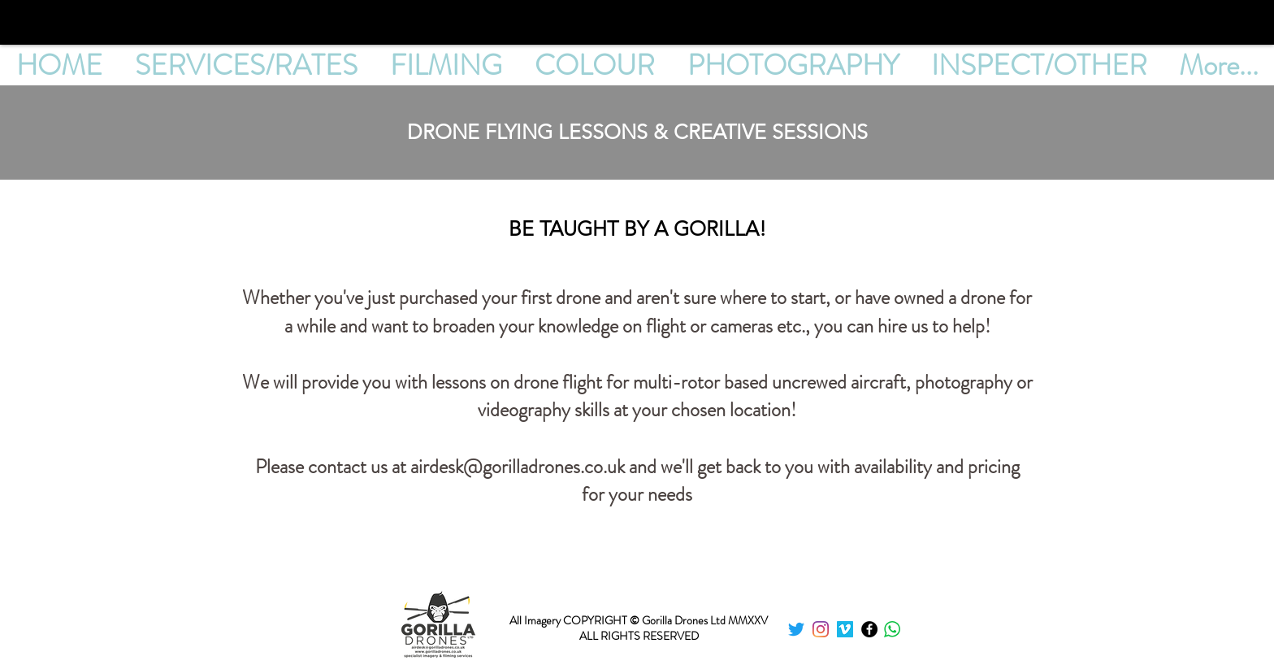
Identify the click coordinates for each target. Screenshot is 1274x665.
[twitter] (796, 629)
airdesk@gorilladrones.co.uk (517, 466)
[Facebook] (869, 629)
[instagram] (820, 629)
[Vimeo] (845, 629)
